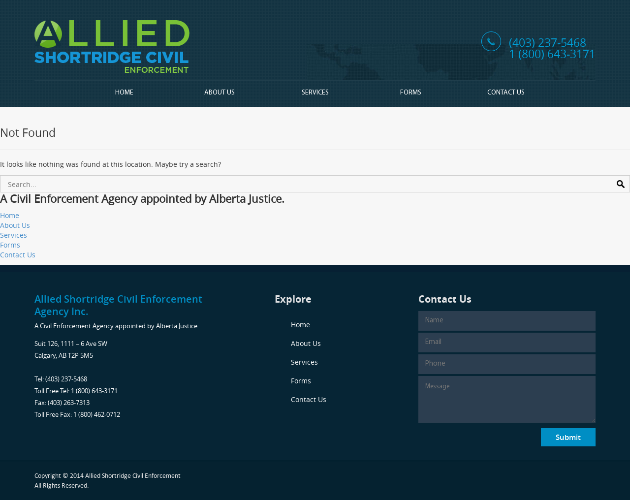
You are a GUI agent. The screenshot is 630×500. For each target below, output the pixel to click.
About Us (219, 92)
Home (124, 92)
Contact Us (506, 92)
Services (315, 92)
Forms (410, 92)
